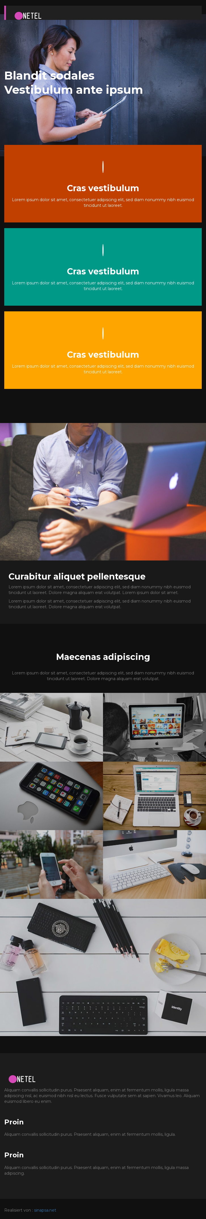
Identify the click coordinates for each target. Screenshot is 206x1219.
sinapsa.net (45, 1210)
